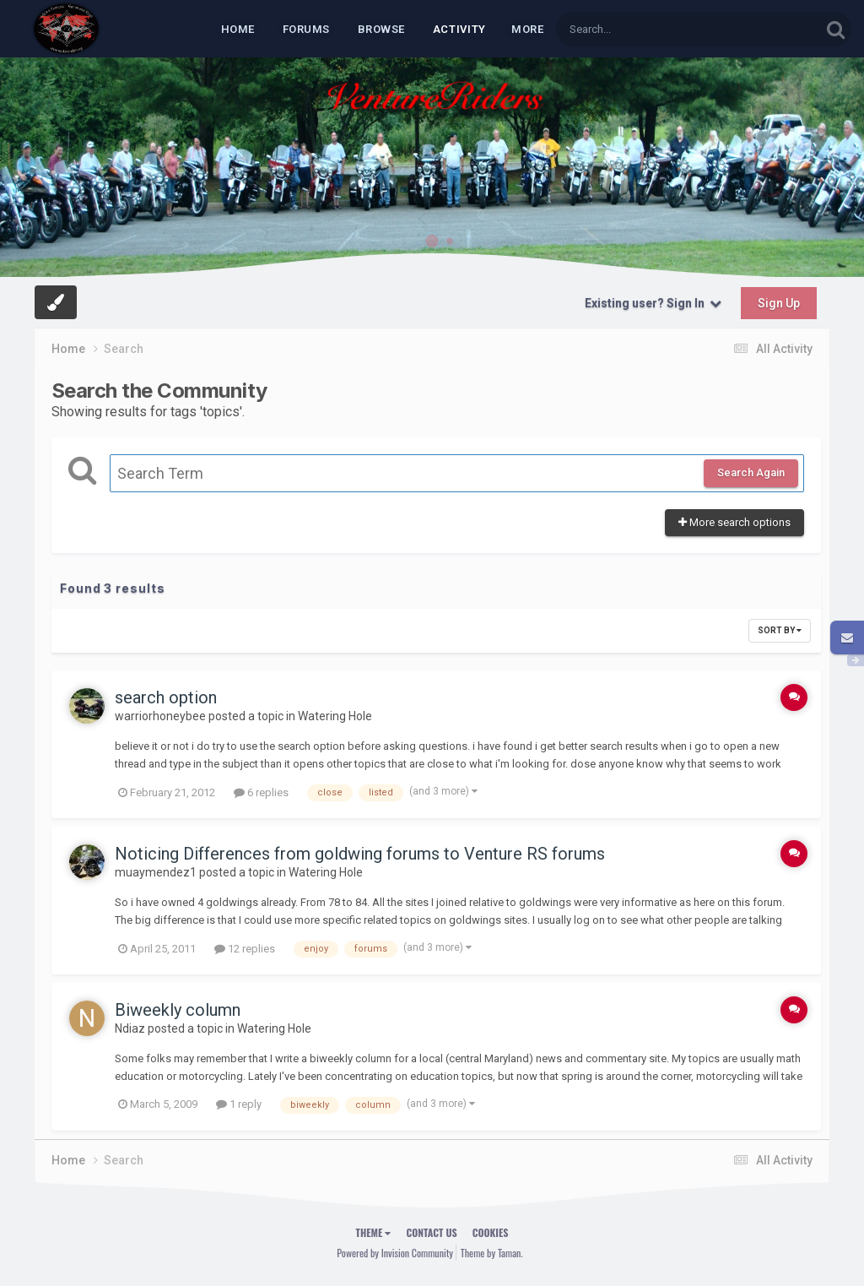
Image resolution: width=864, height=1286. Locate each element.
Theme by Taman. (492, 1252)
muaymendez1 (156, 872)
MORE (527, 29)
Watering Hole (335, 716)
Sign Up (779, 303)
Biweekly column (177, 1010)
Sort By (780, 630)
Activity (459, 29)
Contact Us (431, 1232)
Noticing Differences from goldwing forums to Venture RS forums (360, 854)
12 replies (244, 948)
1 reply (239, 1104)
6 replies (261, 792)
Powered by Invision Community (395, 1252)
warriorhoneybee (160, 716)
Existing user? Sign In (653, 303)
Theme (374, 1232)
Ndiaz (130, 1028)
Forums (306, 29)
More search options (734, 522)
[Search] (644, 29)
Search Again (751, 472)
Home (238, 29)
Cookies (490, 1232)
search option (166, 697)
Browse (381, 29)
